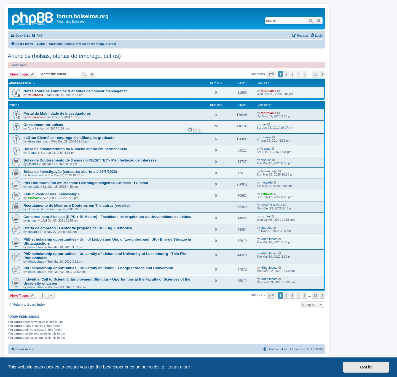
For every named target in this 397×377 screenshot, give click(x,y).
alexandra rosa (38, 141)
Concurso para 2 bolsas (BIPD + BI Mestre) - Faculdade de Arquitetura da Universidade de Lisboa (107, 217)
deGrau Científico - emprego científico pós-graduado (68, 138)
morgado (33, 186)
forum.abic (35, 94)
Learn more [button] (178, 367)
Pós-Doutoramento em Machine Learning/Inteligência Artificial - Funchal (85, 183)
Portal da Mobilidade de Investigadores (57, 113)
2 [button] (286, 74)
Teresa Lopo (36, 175)
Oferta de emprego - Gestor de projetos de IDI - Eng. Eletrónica (77, 228)
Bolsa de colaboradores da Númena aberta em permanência (75, 149)
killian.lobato (36, 247)
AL (29, 128)
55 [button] (315, 74)
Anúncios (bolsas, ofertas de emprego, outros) (64, 56)
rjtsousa (33, 164)
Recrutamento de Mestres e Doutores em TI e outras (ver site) (76, 205)
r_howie (266, 137)
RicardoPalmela (271, 205)
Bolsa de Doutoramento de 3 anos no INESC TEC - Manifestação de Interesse (90, 160)
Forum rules (18, 65)
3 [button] (292, 74)
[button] (271, 74)
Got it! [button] (366, 367)
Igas (264, 124)
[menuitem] (36, 35)
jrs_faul (32, 220)
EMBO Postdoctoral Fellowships (51, 194)
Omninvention (37, 209)
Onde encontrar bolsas (43, 125)
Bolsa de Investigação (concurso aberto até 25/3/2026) (70, 171)
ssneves (33, 198)
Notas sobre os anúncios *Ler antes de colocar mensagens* (75, 91)
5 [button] (304, 74)
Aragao (32, 152)
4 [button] (298, 74)
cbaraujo (33, 231)
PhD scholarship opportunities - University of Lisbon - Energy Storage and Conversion (98, 268)
